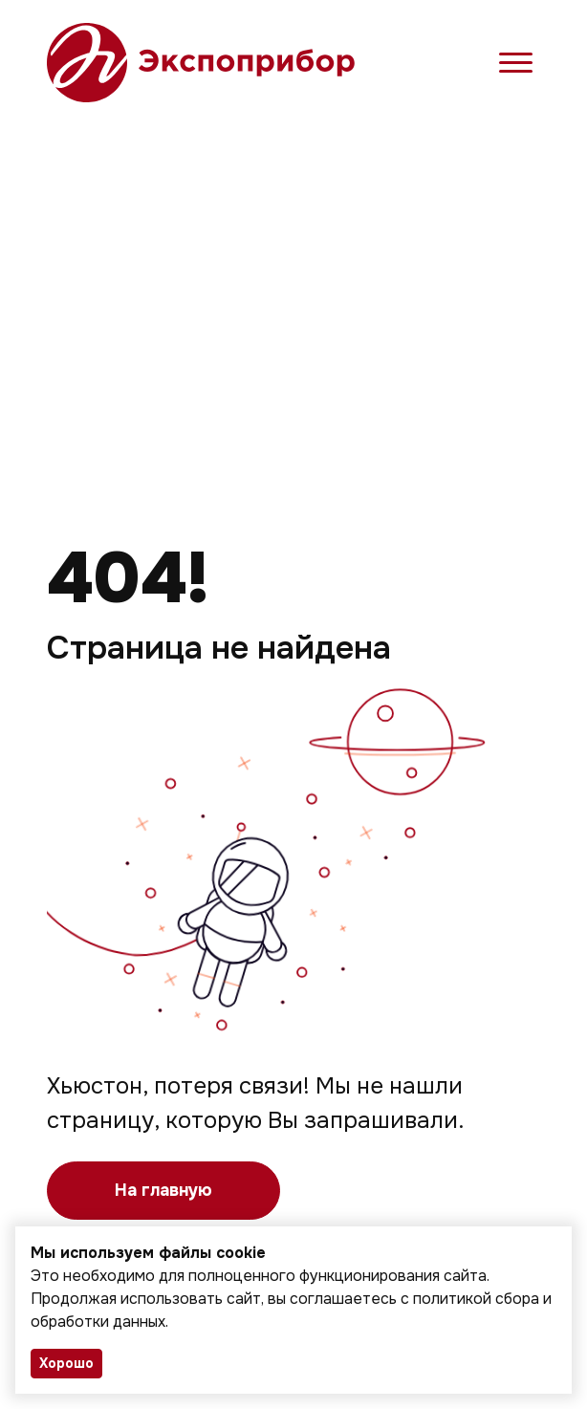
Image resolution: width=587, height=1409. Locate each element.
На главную (163, 1190)
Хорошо (66, 1363)
